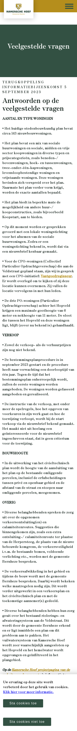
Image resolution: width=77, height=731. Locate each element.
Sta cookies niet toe (27, 721)
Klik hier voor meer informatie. (28, 691)
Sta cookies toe (23, 703)
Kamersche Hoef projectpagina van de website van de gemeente (36, 672)
